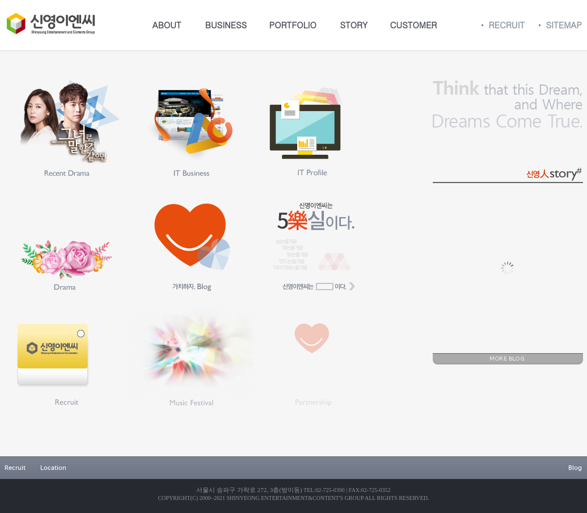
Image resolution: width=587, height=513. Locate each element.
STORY (354, 25)
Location (53, 468)
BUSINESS (226, 25)
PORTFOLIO (292, 25)
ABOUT (167, 25)
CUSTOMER (413, 25)
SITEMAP (564, 25)
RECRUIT (507, 25)
